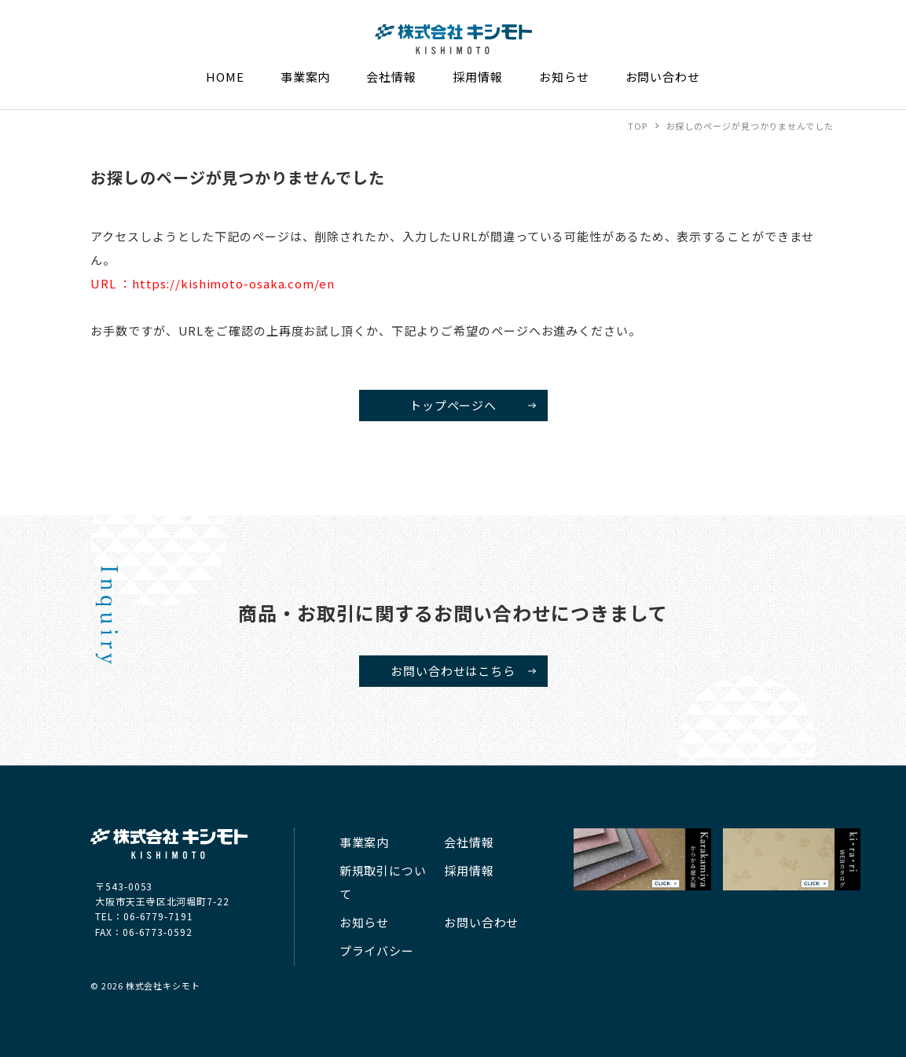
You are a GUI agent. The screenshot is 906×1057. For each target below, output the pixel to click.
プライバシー (376, 950)
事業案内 (306, 76)
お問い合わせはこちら (453, 670)
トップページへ (453, 405)
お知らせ (564, 76)
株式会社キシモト (425, 54)
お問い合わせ (662, 76)
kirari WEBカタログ (792, 859)
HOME (225, 76)
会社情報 (391, 76)
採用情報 (478, 76)
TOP (637, 125)
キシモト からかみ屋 (643, 859)
